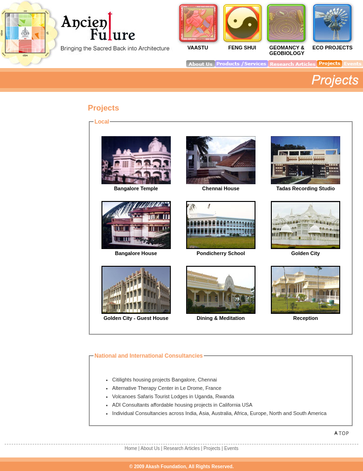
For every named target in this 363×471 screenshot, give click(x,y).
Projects (211, 448)
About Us (150, 448)
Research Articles (181, 448)
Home (131, 448)
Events (231, 448)
